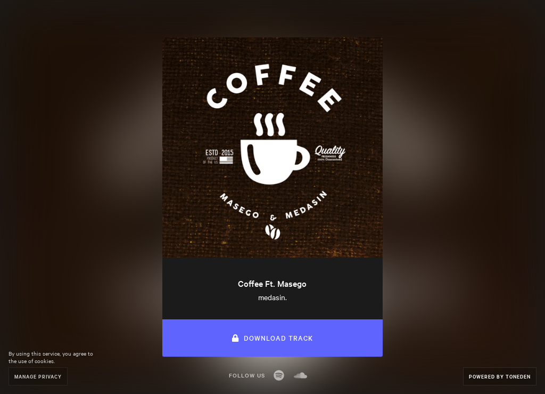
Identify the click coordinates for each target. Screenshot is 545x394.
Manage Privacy (38, 376)
